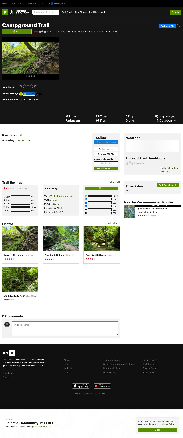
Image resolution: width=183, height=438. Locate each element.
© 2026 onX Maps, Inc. (84, 393)
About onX (8, 373)
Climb (5, 3)
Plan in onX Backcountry (106, 142)
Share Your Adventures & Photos (119, 364)
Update (170, 168)
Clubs (67, 372)
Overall (56, 204)
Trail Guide (67, 12)
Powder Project (150, 368)
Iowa (55, 200)
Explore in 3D (167, 26)
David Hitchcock (24, 140)
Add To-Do (24, 99)
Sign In (175, 12)
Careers (6, 377)
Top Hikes (94, 12)
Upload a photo (106, 163)
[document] (157, 426)
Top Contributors (111, 360)
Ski (42, 3)
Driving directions (106, 149)
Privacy (105, 393)
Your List (35, 99)
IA (64, 31)
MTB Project (109, 372)
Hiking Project (149, 360)
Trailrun (32, 3)
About (67, 360)
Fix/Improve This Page (106, 168)
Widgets (68, 368)
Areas (57, 31)
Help (66, 364)
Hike (22, 3)
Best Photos (81, 12)
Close (157, 429)
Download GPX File (106, 154)
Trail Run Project (151, 364)
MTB (13, 3)
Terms (97, 393)
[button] (5, 58)
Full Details (114, 181)
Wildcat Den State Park (107, 31)
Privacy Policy (168, 424)
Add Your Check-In (168, 185)
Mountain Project (111, 368)
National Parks (150, 372)
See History (166, 171)
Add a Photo (114, 223)
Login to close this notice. (40, 426)
